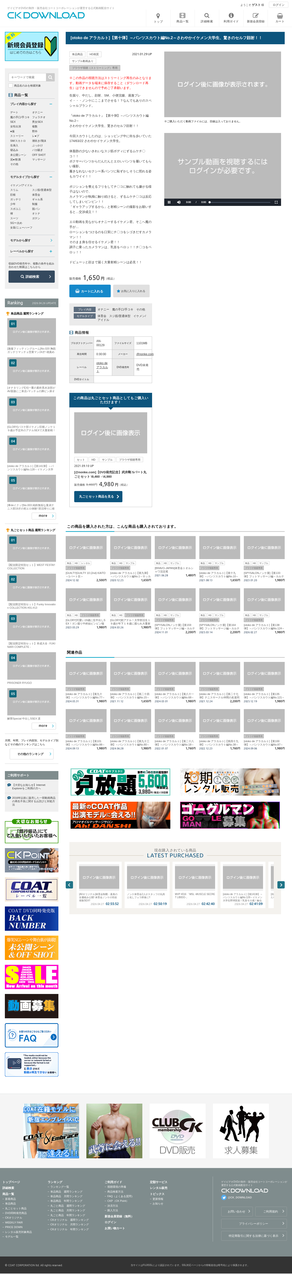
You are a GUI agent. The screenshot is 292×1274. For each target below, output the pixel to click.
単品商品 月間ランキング (66, 1196)
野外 (34, 131)
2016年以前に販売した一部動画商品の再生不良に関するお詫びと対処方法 (33, 801)
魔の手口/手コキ (122, 309)
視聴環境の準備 (116, 1186)
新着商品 (10, 1198)
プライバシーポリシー (253, 1223)
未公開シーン (18, 154)
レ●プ (35, 135)
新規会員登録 (256, 21)
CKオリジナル (13, 1217)
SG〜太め (16, 222)
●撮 (12, 131)
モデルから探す (20, 240)
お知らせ (158, 1203)
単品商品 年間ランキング (66, 1200)
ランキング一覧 (59, 1186)
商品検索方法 (115, 1191)
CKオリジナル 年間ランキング (69, 1229)
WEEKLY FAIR (14, 1222)
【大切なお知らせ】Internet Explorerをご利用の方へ (28, 786)
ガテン (36, 218)
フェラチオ (39, 117)
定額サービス (158, 1182)
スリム (14, 189)
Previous (69, 884)
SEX (13, 121)
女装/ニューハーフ (21, 227)
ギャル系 (37, 199)
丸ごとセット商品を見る (96, 496)
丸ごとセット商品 (16, 1208)
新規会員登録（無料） (119, 1216)
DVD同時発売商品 (16, 1213)
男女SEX (37, 121)
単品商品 (10, 1203)
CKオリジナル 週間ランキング (69, 1219)
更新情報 (158, 1198)
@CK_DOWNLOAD (240, 1197)
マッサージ (39, 159)
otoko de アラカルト (102, 367)
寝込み (14, 150)
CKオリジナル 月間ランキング (69, 1224)
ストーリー (17, 135)
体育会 (102, 316)
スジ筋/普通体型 (119, 316)
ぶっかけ (37, 145)
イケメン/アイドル (21, 185)
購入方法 (112, 1210)
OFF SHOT (39, 154)
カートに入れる (92, 291)
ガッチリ (15, 199)
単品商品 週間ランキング (66, 1191)
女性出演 (15, 126)
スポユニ (15, 208)
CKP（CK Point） (118, 1200)
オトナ (36, 213)
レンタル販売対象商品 (18, 1231)
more (43, 516)
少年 (13, 203)
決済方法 (112, 1205)
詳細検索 (32, 277)
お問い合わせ (236, 1211)
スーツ (14, 218)
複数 (34, 126)
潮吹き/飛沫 (39, 140)
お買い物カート (115, 1228)
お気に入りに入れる (133, 291)
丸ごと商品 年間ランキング (67, 1215)
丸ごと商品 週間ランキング (67, 1205)
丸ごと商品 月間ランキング (67, 1210)
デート (14, 112)
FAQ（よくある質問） (120, 1196)
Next (281, 884)
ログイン (278, 5)
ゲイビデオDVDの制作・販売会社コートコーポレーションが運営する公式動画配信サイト (61, 8)
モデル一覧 (11, 1236)
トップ (158, 21)
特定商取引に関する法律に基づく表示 (253, 1236)
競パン (36, 208)
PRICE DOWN (14, 1227)
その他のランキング (30, 754)
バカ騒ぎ (37, 150)
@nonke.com (145, 354)
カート (280, 21)
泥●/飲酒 (15, 159)
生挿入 (14, 145)
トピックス (157, 1194)
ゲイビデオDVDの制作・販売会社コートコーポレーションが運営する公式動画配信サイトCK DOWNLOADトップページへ (46, 15)
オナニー (103, 309)
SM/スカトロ (18, 140)
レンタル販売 (158, 1188)
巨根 (13, 194)
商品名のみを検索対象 (27, 85)
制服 (34, 203)
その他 (140, 309)
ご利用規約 (270, 1211)
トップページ (11, 1182)
